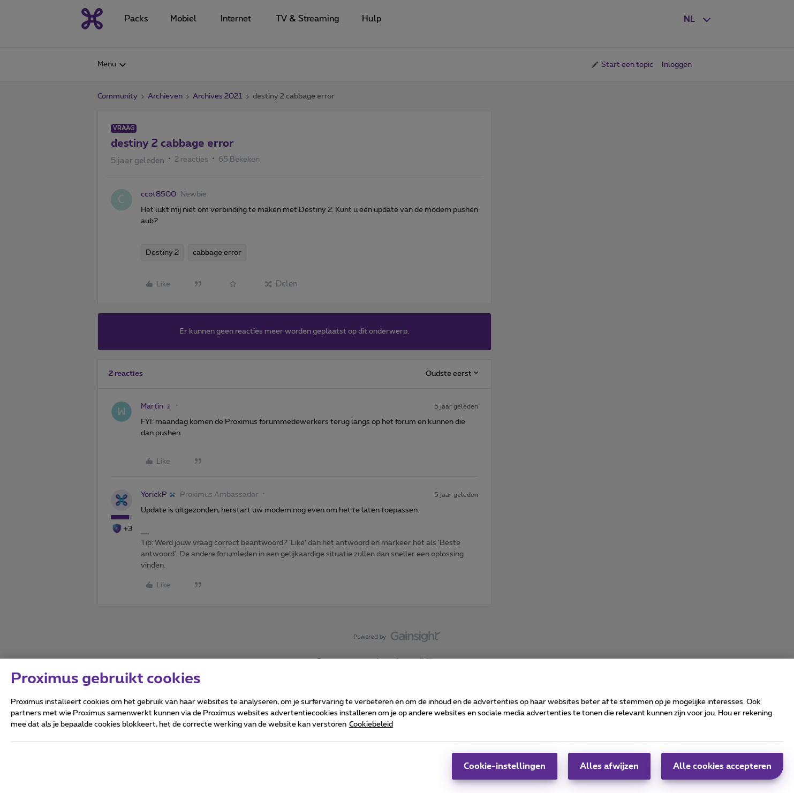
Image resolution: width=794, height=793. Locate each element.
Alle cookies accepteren (722, 771)
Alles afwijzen (609, 771)
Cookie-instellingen (505, 771)
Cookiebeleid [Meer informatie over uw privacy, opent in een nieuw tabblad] (371, 730)
